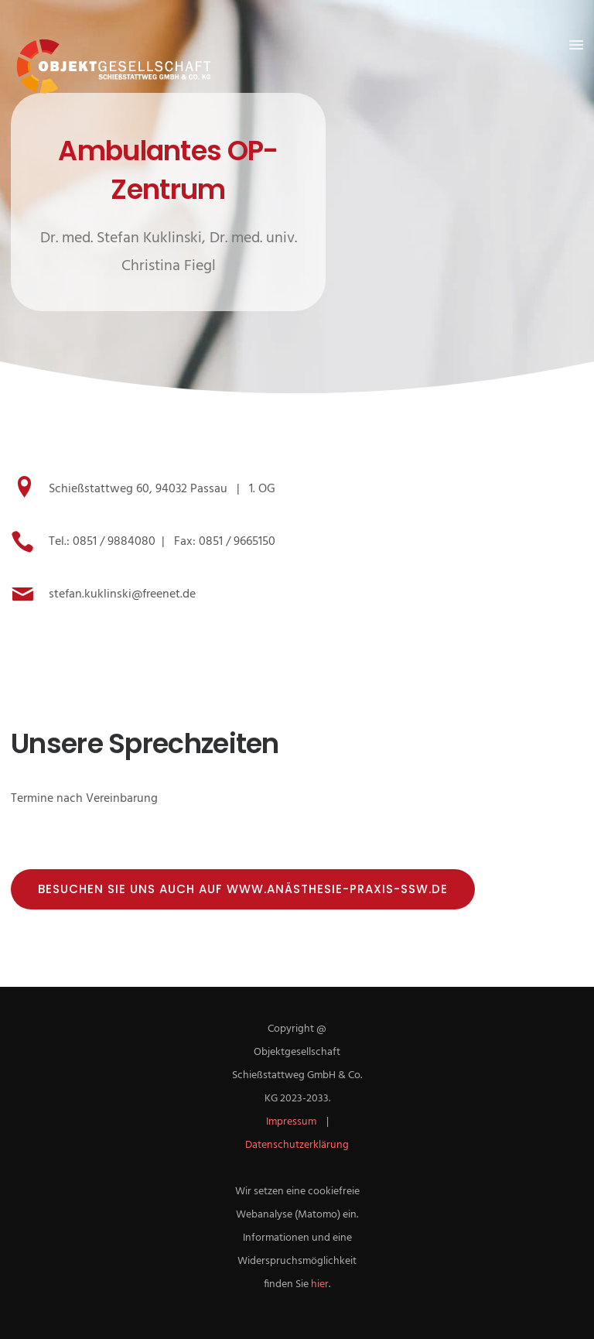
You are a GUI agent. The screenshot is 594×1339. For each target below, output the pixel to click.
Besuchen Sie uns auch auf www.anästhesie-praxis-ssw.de (243, 889)
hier (320, 1284)
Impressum (291, 1122)
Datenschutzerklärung (297, 1145)
